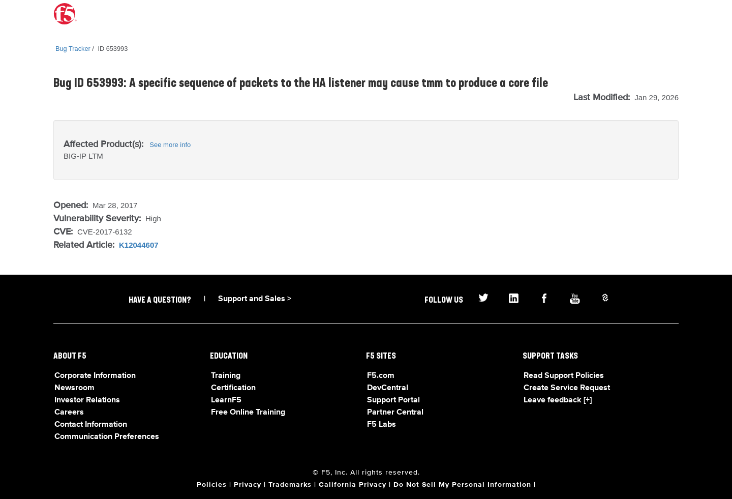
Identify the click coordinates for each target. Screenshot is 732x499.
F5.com (380, 376)
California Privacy (352, 484)
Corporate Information (95, 376)
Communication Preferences (106, 437)
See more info (170, 145)
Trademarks (290, 484)
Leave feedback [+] (558, 400)
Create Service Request (567, 388)
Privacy (247, 484)
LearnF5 (226, 400)
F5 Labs (381, 425)
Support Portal (393, 400)
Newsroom (74, 388)
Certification (233, 388)
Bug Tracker (72, 48)
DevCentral (387, 388)
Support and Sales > (254, 299)
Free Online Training (248, 412)
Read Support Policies (564, 376)
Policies (212, 484)
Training (225, 376)
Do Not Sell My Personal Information (462, 484)
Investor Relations (87, 400)
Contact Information (90, 425)
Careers (69, 412)
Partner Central (395, 412)
